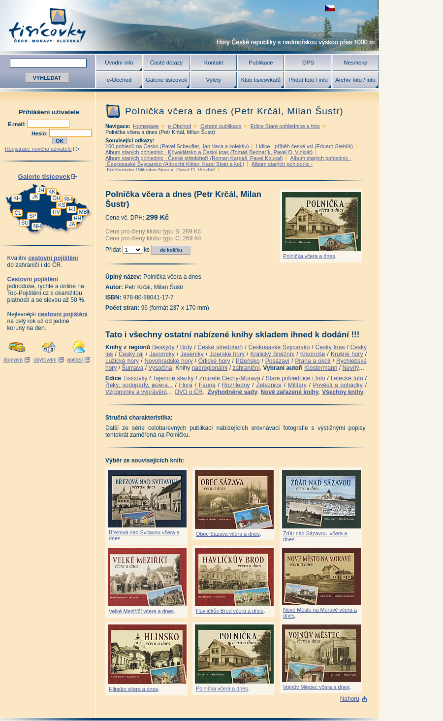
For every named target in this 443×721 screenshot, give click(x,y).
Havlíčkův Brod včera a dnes (229, 611)
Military (297, 385)
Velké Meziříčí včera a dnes (141, 611)
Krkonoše (312, 354)
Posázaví (277, 361)
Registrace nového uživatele (38, 149)
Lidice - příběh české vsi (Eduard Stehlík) (304, 146)
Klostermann (320, 367)
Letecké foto (347, 378)
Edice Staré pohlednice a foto (285, 126)
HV (56, 212)
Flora (185, 385)
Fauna (207, 385)
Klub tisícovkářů (261, 80)
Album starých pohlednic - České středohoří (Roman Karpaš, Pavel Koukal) (194, 158)
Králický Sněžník (273, 354)
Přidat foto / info (308, 80)
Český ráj (131, 354)
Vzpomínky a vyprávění (136, 392)
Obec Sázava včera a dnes (228, 534)
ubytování (45, 359)
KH (17, 198)
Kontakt (213, 63)
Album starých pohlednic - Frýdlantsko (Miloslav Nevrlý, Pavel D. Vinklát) (209, 167)
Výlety (213, 80)
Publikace (261, 63)
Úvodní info (119, 63)
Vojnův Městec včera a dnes (316, 687)
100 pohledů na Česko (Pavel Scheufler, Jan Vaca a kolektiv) (177, 146)
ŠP (32, 216)
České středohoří (220, 347)
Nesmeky (355, 63)
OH (56, 198)
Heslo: (40, 133)
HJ (72, 209)
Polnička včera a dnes (309, 256)
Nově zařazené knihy (289, 392)
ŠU (25, 223)
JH (41, 190)
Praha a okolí (313, 361)
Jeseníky (191, 354)
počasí (75, 359)
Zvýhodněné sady (232, 392)
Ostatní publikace (220, 126)
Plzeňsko (248, 361)
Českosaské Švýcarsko (279, 347)
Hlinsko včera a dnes (133, 689)
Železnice (269, 385)
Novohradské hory (168, 361)
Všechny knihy (342, 392)
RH (68, 199)
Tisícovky (135, 378)
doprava (13, 359)
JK (35, 196)
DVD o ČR (188, 392)
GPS (308, 63)
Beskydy (163, 347)
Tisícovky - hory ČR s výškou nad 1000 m (189, 25)
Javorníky (161, 354)
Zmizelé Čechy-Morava (229, 378)
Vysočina (160, 367)
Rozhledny (236, 385)
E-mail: (17, 124)
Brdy (186, 347)
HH (78, 218)
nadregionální (210, 367)
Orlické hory (214, 361)
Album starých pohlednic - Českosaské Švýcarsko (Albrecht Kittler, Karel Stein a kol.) (228, 161)
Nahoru (349, 698)
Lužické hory (122, 361)
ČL (18, 213)
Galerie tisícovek (166, 80)
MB (83, 212)
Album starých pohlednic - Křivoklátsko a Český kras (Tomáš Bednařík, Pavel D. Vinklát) (209, 152)
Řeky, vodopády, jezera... (139, 385)
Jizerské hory (227, 354)
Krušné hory (347, 354)
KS (61, 205)
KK (51, 192)
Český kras (330, 347)
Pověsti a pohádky (338, 385)
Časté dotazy (166, 63)
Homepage (146, 126)
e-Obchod (119, 80)
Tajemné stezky (173, 378)
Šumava (132, 367)
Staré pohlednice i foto (295, 378)
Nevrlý (350, 367)
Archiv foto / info (355, 80)
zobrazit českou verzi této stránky (330, 8)
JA (72, 224)
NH (37, 226)
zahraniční (245, 367)
